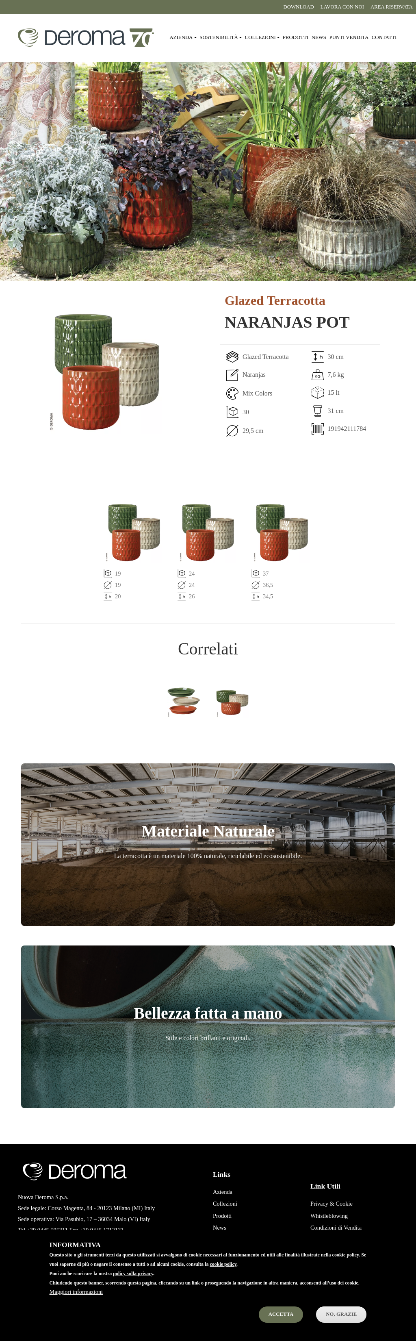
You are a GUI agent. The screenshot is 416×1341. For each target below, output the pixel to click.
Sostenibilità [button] (218, 37)
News (319, 37)
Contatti (384, 37)
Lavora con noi (342, 7)
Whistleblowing (329, 1216)
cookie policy (223, 1264)
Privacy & (322, 1203)
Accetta (281, 1314)
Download (298, 7)
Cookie (344, 1203)
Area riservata (391, 7)
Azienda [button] (181, 37)
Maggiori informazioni (76, 1292)
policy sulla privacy (133, 1273)
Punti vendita (348, 37)
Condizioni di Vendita (336, 1227)
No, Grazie (341, 1314)
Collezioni (225, 1203)
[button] (106, 371)
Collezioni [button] (260, 37)
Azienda (222, 1192)
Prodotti (295, 37)
